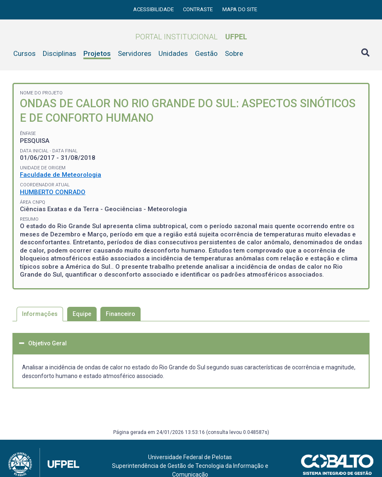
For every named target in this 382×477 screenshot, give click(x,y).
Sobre (234, 53)
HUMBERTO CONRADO (52, 192)
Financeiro (120, 314)
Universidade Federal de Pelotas (190, 457)
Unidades (173, 53)
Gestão (206, 53)
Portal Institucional (191, 36)
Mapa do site (239, 9)
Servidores (134, 53)
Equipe (82, 314)
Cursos (24, 53)
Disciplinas (59, 53)
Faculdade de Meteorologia (60, 174)
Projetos (97, 53)
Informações (40, 314)
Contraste (198, 9)
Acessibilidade (154, 9)
